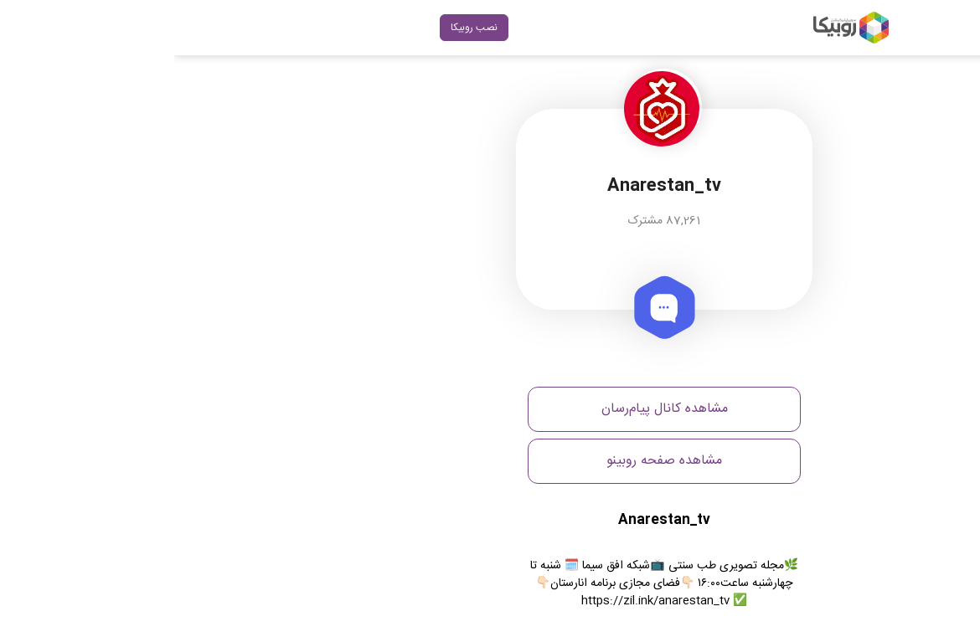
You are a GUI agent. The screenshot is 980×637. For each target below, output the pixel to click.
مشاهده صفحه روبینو (490, 460)
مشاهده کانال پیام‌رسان (490, 409)
